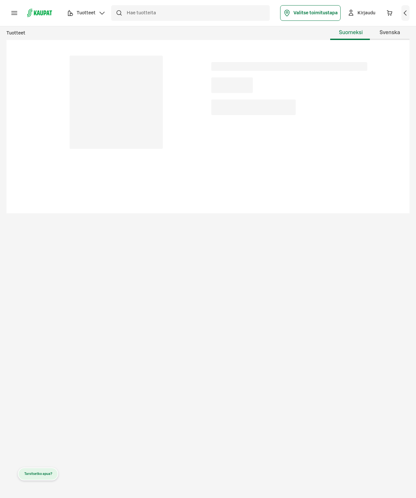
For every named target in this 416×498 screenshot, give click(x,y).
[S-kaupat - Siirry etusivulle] (39, 13)
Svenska (390, 32)
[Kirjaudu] (361, 13)
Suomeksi (351, 32)
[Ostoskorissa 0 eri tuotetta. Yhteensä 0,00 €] (389, 13)
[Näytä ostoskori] (405, 13)
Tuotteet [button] (86, 14)
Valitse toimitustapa (310, 13)
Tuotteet (15, 33)
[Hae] (119, 13)
